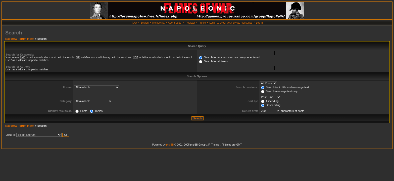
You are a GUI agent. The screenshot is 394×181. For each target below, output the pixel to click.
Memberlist (158, 22)
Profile (202, 22)
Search (145, 22)
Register (190, 22)
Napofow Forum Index (19, 38)
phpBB (170, 144)
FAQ (134, 22)
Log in (259, 22)
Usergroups (174, 22)
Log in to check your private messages (230, 22)
